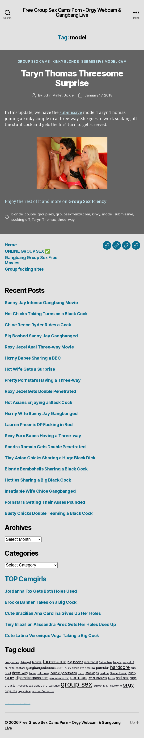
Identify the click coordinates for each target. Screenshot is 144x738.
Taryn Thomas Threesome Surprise (72, 78)
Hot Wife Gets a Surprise (30, 369)
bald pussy (43, 673)
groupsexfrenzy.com (73, 214)
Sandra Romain (118, 673)
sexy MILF (128, 662)
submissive (70, 112)
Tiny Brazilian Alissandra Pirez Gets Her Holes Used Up (60, 624)
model (107, 214)
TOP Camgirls (25, 579)
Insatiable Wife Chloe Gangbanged (40, 491)
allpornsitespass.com (32, 678)
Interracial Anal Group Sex (25, 703)
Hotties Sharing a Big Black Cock (38, 480)
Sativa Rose (105, 662)
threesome (55, 661)
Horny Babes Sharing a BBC (33, 358)
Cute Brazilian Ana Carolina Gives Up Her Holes (53, 613)
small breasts (98, 678)
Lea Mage (54, 685)
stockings (92, 673)
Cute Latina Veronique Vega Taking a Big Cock (52, 635)
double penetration (64, 673)
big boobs (75, 662)
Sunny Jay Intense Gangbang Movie (41, 302)
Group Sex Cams (33, 61)
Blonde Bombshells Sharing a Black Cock (46, 468)
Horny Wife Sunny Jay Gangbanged (41, 413)
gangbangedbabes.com (45, 668)
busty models (12, 662)
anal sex (122, 678)
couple (30, 214)
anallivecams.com (59, 678)
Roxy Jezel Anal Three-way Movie (39, 346)
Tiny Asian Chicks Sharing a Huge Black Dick (50, 457)
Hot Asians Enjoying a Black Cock (38, 402)
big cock (97, 685)
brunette (10, 668)
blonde (17, 214)
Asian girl (26, 662)
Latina (32, 673)
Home (11, 244)
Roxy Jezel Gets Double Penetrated (40, 391)
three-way (66, 219)
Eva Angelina (87, 668)
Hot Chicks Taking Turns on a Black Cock (46, 313)
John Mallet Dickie (58, 95)
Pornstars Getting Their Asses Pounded (45, 502)
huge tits (11, 691)
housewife (116, 685)
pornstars (78, 677)
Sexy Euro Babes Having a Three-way (43, 435)
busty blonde (72, 668)
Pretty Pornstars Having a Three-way (43, 380)
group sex (46, 214)
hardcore (120, 667)
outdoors (104, 673)
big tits (9, 678)
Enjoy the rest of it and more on (55, 201)
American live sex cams (9, 703)
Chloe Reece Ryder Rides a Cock (38, 324)
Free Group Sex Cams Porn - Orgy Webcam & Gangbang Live (72, 12)
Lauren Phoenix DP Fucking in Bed (38, 424)
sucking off (20, 219)
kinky (96, 214)
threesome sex (25, 685)
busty (132, 673)
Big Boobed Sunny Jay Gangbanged (41, 335)
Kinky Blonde (65, 61)
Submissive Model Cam (104, 61)
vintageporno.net (16, 703)
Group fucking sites (24, 269)
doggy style (24, 691)
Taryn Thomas (44, 219)
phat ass (20, 668)
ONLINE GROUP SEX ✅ (27, 251)
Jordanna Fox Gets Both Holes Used (41, 591)
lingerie (117, 662)
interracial (91, 662)
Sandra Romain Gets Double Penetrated (45, 446)
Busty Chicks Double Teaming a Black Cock (49, 513)
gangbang (40, 685)
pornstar (102, 668)
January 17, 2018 (98, 95)
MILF (106, 685)
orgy (128, 685)
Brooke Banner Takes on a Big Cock (40, 602)
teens (81, 673)
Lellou (111, 678)
